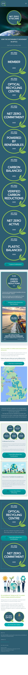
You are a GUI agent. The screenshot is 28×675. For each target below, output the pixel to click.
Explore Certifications (14, 264)
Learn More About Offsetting (14, 492)
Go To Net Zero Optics (14, 624)
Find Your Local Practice (13, 363)
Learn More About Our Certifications (14, 455)
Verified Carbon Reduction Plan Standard (14, 303)
